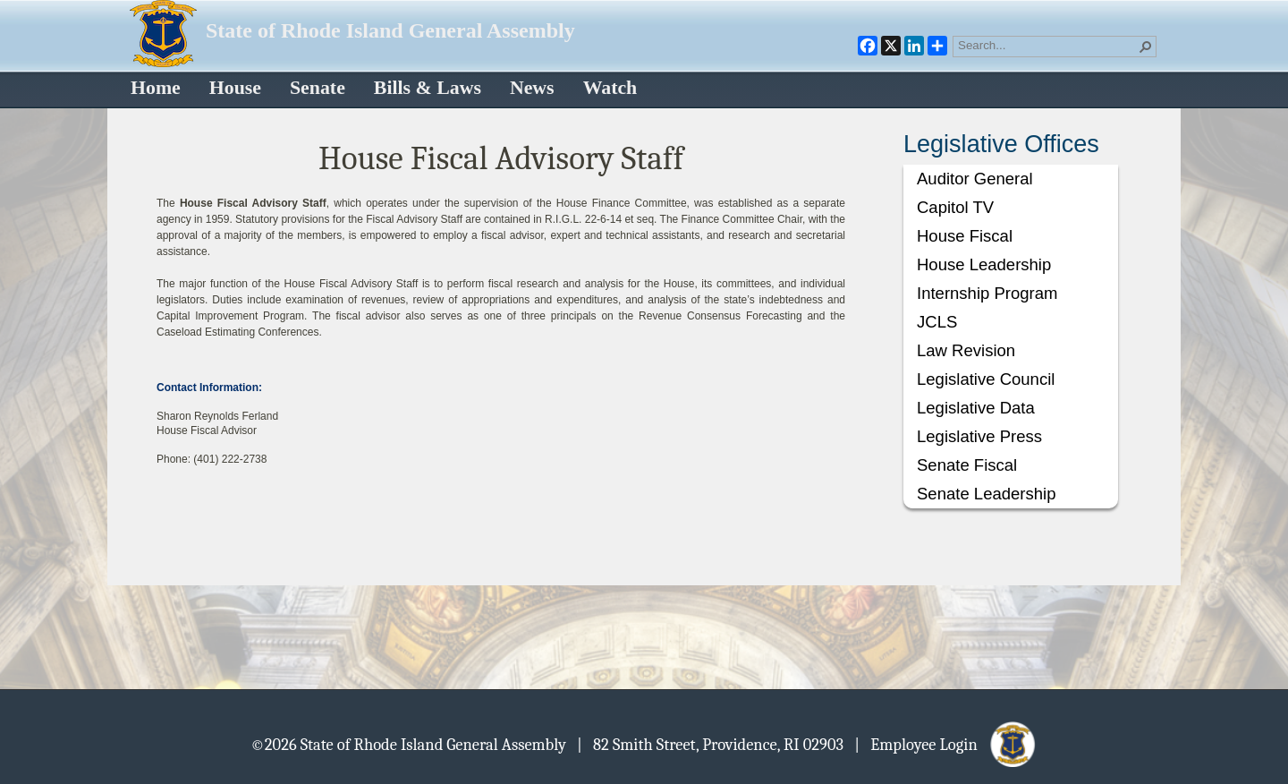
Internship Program (987, 293)
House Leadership (984, 264)
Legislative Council (986, 379)
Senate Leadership (986, 493)
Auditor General (975, 178)
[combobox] (1047, 45)
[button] (1146, 46)
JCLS (937, 321)
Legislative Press (979, 436)
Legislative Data (976, 407)
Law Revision (966, 350)
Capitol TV (955, 207)
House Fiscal (965, 235)
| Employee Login (946, 744)
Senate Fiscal (967, 465)
